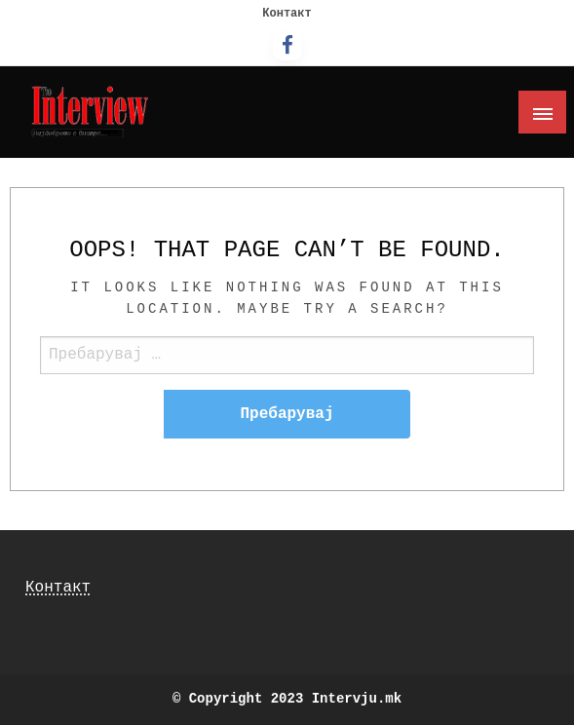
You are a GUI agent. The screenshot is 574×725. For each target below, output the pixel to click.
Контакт (286, 13)
